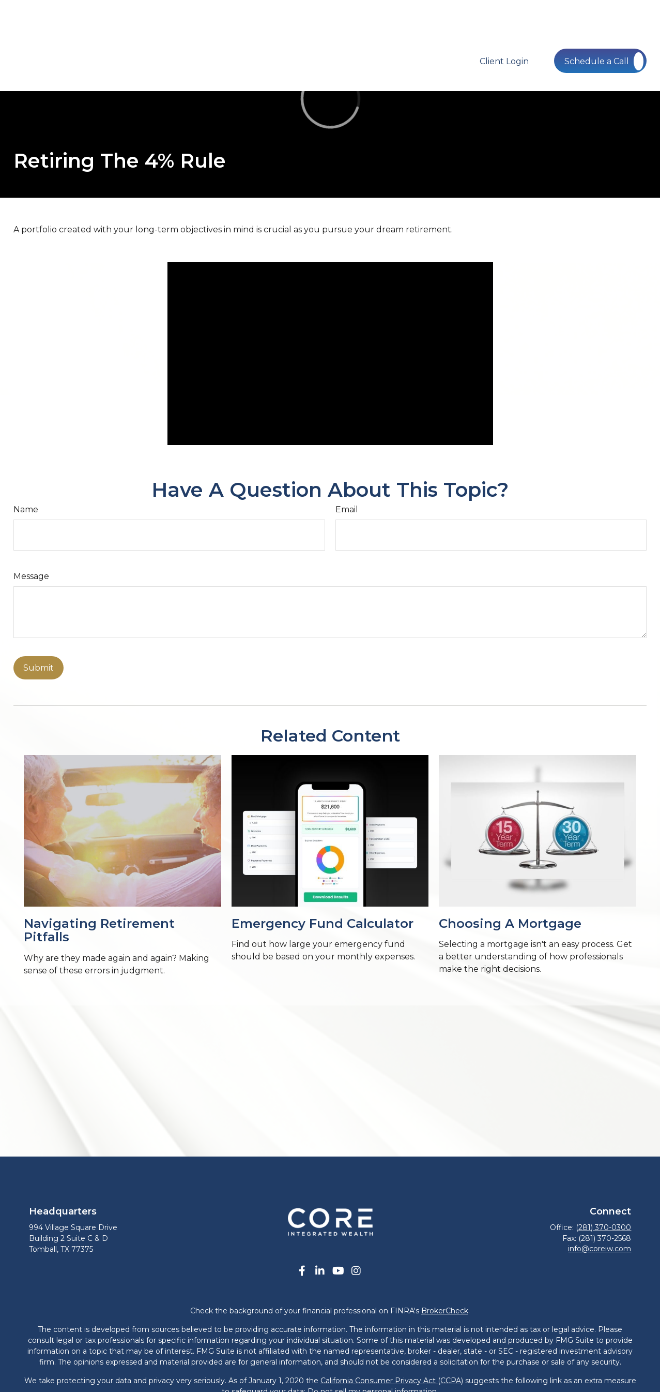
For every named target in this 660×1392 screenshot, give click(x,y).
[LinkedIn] (320, 1271)
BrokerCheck (444, 1310)
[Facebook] (302, 1271)
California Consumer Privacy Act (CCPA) (391, 1380)
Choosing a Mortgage (510, 923)
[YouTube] (338, 1271)
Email (346, 509)
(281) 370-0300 (603, 1227)
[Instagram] (356, 1271)
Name (25, 509)
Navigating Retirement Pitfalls (99, 930)
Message (31, 576)
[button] (237, 29)
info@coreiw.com (599, 1248)
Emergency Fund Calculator (322, 923)
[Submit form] (38, 667)
